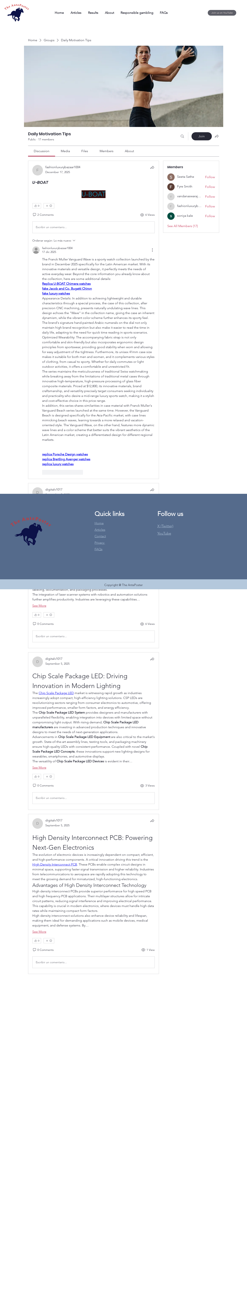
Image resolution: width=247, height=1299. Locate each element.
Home (99, 523)
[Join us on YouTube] (222, 13)
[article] (93, 320)
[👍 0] (36, 205)
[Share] (152, 167)
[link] (41, 151)
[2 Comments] (43, 215)
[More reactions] (49, 205)
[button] (164, 533)
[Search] (182, 136)
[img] (16, 21)
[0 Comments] (43, 624)
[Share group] (216, 136)
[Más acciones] (152, 250)
